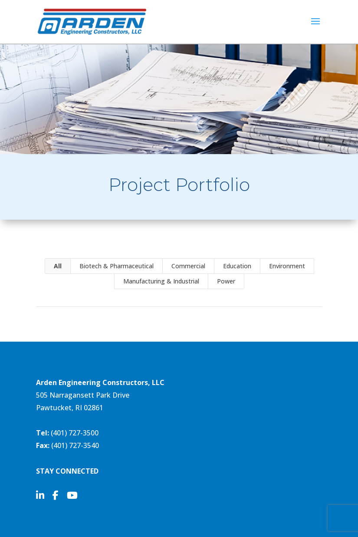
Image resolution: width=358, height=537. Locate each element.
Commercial (188, 266)
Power (226, 281)
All (58, 266)
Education (237, 266)
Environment (287, 266)
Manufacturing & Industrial (161, 281)
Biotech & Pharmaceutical (116, 266)
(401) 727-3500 (75, 433)
